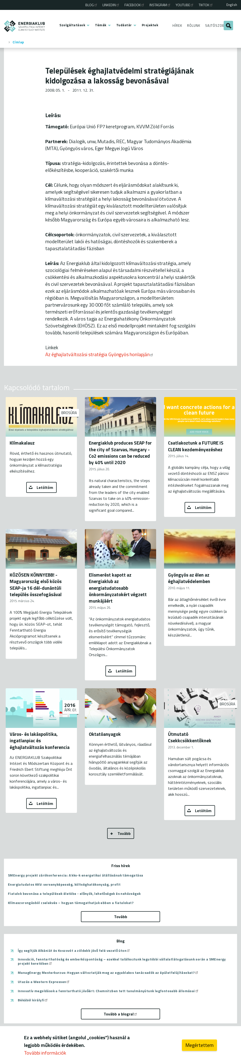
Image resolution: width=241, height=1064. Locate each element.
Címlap (18, 42)
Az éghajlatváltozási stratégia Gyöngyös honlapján (99, 354)
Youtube (185, 4)
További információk (45, 1053)
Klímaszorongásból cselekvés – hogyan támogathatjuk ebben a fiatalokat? (71, 902)
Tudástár (124, 24)
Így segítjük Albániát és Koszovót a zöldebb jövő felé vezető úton (74, 950)
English (231, 4)
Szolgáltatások (72, 24)
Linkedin (111, 4)
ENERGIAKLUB (24, 26)
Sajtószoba (216, 25)
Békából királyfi (33, 1000)
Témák (100, 24)
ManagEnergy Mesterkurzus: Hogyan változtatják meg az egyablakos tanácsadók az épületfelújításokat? (108, 972)
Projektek (150, 24)
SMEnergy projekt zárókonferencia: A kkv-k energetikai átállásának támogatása (75, 875)
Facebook (134, 4)
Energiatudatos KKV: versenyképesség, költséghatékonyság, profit (64, 884)
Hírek (177, 25)
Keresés (228, 25)
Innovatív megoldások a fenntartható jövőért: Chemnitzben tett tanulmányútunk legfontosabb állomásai (108, 991)
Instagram (160, 4)
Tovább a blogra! (121, 1014)
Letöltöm (45, 487)
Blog (91, 4)
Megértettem (199, 1045)
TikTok (206, 4)
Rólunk (193, 25)
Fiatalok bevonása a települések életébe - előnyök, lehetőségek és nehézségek (74, 893)
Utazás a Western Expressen (44, 982)
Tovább (124, 833)
